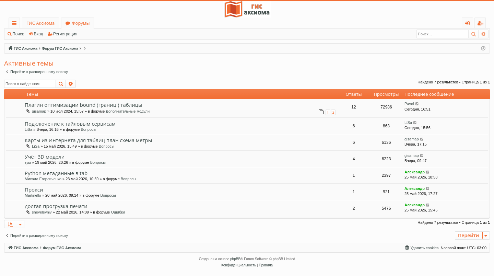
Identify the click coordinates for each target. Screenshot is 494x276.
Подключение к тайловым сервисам (70, 123)
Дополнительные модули (128, 111)
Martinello (33, 195)
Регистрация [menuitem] (482, 24)
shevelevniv (41, 212)
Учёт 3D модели (44, 156)
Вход (38, 34)
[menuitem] (421, 248)
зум (28, 162)
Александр (414, 172)
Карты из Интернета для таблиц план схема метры (88, 140)
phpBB (235, 259)
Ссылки (16, 24)
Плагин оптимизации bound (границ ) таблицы (83, 104)
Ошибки (118, 212)
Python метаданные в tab (56, 173)
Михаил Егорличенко (43, 179)
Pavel (409, 104)
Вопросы (88, 129)
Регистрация (65, 34)
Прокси (34, 189)
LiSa (28, 129)
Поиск (18, 34)
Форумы (81, 23)
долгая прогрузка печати (56, 206)
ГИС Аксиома (40, 23)
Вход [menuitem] (469, 24)
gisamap (39, 111)
